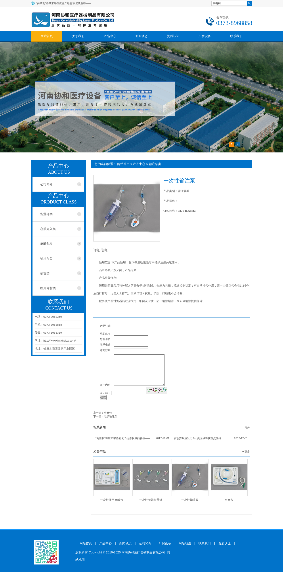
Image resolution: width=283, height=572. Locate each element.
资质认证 (173, 36)
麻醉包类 (46, 243)
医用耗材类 (48, 288)
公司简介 (46, 184)
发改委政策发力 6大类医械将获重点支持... (211, 438)
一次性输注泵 (190, 500)
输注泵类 (155, 164)
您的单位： (106, 339)
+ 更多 (246, 427)
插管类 (45, 273)
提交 (103, 397)
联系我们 (236, 36)
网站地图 (185, 543)
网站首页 (46, 36)
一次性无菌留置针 (150, 500)
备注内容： (106, 384)
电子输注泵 (110, 416)
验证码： (105, 393)
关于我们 (78, 36)
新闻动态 (141, 36)
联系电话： (106, 344)
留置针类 (46, 214)
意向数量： (106, 350)
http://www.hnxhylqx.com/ (59, 340)
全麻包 (108, 412)
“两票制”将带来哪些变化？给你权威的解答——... (132, 438)
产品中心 (110, 36)
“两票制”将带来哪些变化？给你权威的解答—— (63, 3)
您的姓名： (106, 333)
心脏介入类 (48, 229)
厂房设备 (205, 36)
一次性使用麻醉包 (111, 500)
